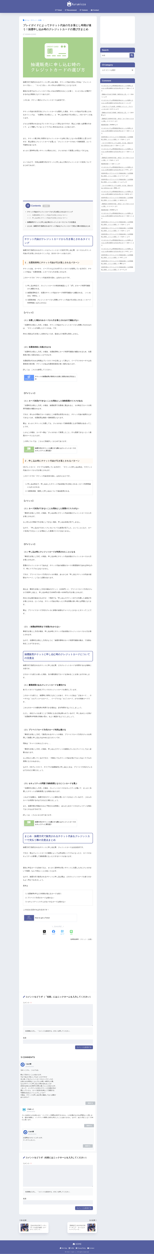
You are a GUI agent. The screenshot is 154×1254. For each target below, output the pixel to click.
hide (46, 206)
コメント (27, 1003)
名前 (24, 1038)
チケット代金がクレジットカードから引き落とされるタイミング (50, 212)
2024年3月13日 (29, 1066)
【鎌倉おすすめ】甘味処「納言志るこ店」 (114, 94)
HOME (77, 1244)
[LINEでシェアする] (71, 932)
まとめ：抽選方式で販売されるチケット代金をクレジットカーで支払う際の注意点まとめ (58, 226)
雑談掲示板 (104, 124)
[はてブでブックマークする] (62, 932)
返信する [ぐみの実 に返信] (90, 1103)
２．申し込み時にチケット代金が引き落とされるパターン (48, 218)
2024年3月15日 (31, 1111)
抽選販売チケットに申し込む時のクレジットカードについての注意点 (51, 222)
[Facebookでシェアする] (53, 932)
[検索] (132, 55)
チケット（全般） (86, 939)
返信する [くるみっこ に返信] (89, 1125)
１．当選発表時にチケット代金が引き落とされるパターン (48, 215)
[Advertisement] (58, 183)
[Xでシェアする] (44, 932)
